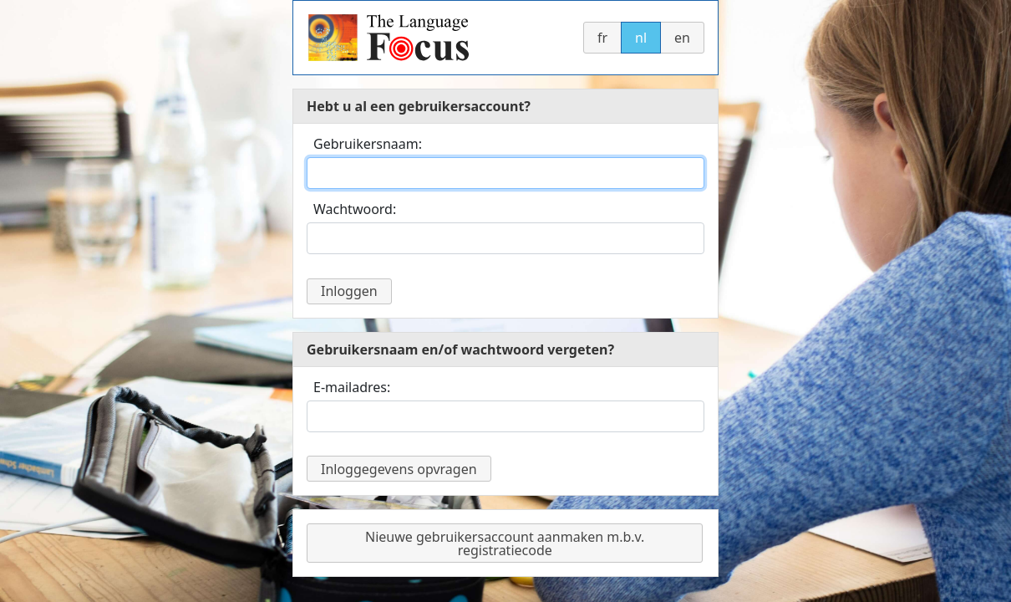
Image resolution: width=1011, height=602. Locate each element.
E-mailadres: (351, 387)
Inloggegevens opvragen (399, 469)
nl (641, 37)
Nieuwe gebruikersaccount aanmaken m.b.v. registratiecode (504, 543)
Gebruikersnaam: (367, 143)
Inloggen (349, 291)
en (682, 37)
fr (602, 37)
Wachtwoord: (354, 209)
